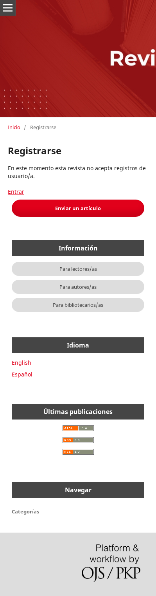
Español (22, 374)
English (21, 362)
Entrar (16, 191)
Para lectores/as (78, 268)
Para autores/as (78, 286)
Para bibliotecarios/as (78, 304)
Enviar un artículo (78, 208)
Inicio (14, 127)
